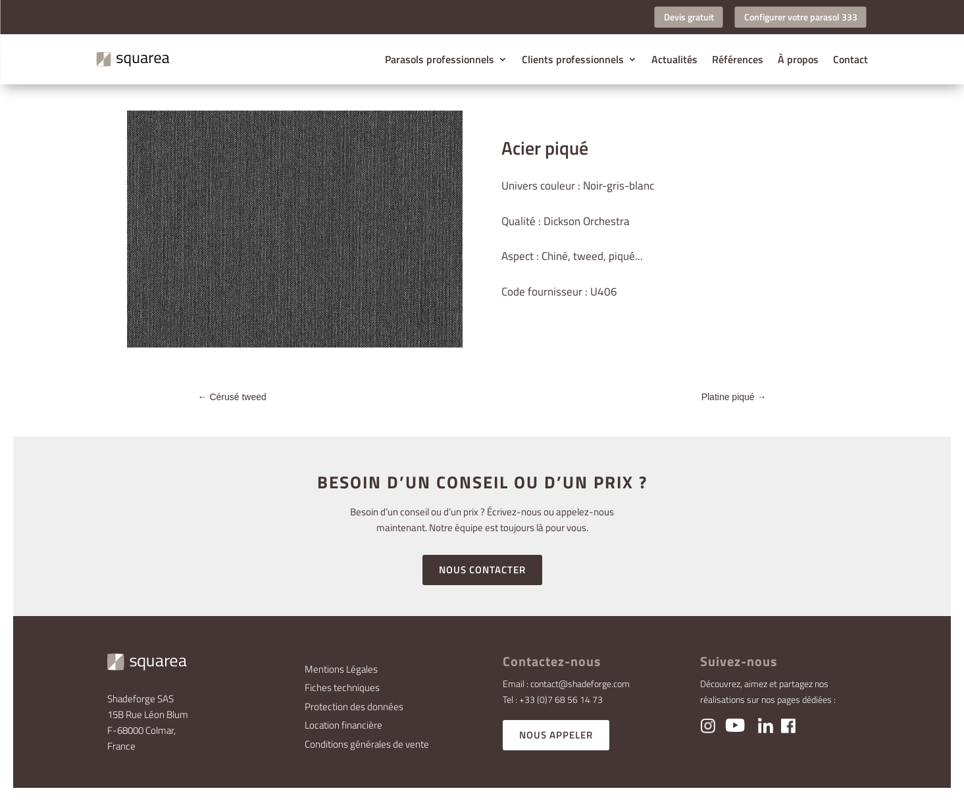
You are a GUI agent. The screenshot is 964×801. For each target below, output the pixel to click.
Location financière (343, 725)
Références (737, 59)
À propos (798, 59)
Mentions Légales (341, 669)
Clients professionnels (573, 59)
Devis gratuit (689, 17)
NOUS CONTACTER (482, 569)
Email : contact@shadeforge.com (566, 683)
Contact (850, 59)
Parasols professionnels (439, 59)
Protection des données (354, 706)
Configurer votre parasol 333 (800, 17)
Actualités (674, 59)
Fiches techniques (342, 687)
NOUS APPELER (556, 734)
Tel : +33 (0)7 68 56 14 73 (553, 699)
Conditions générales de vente (367, 744)
